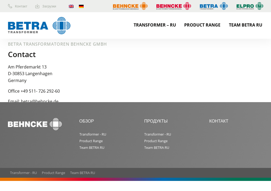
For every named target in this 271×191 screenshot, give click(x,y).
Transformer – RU (155, 25)
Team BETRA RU (245, 25)
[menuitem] (21, 6)
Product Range (202, 25)
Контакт (17, 6)
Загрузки (45, 6)
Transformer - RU (92, 134)
